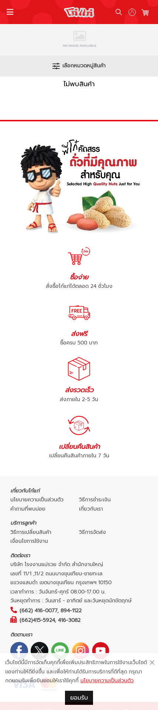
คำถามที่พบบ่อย (27, 509)
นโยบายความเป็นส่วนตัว (36, 500)
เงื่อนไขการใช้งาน (29, 541)
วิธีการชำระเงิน (95, 500)
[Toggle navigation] (10, 12)
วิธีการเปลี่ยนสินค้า (30, 532)
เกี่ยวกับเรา (91, 509)
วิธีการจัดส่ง (92, 532)
